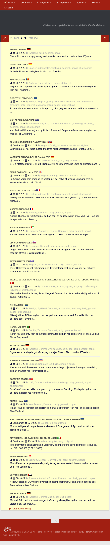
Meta (75, 3)
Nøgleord (40, 3)
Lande (23, 3)
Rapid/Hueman (85, 536)
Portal (8, 3)
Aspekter (59, 3)
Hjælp (7, 10)
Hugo (10, 539)
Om (89, 3)
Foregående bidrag (20, 512)
